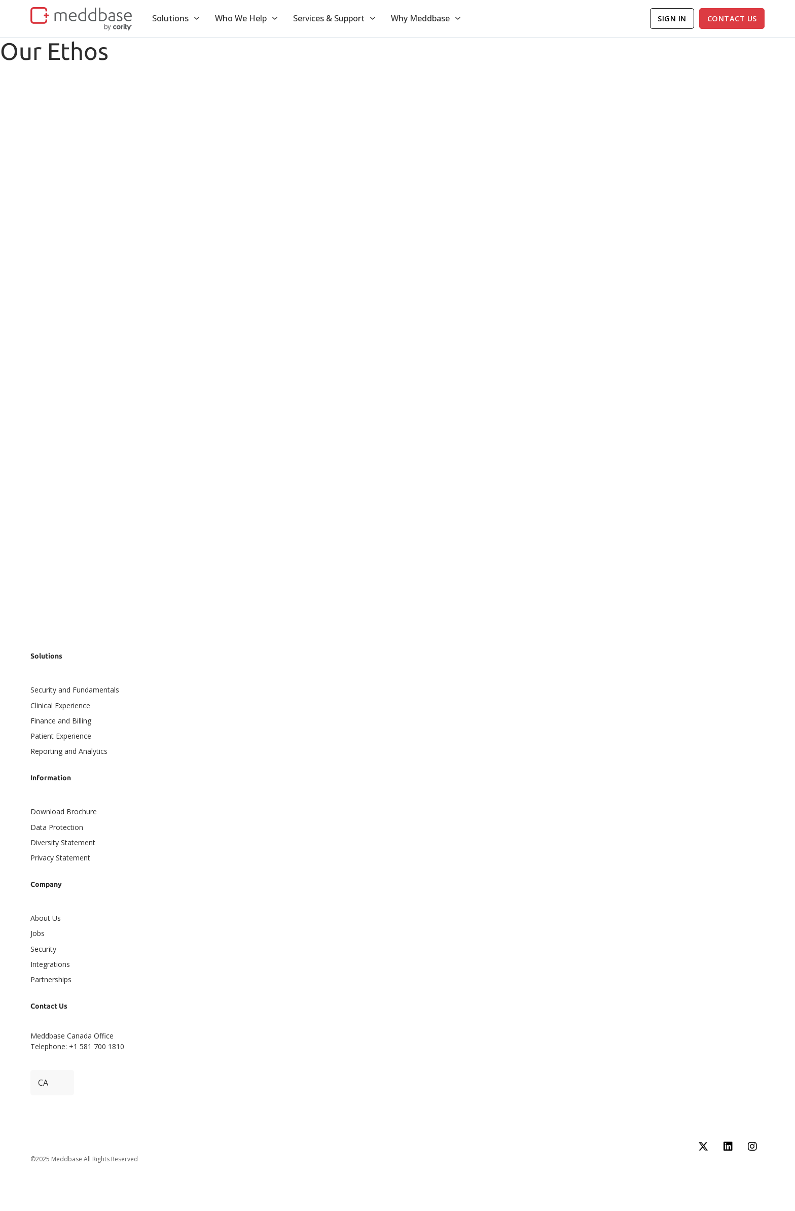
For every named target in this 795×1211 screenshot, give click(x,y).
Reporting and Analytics (68, 751)
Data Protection (56, 827)
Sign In (672, 18)
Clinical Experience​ (60, 705)
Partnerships (50, 979)
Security (43, 949)
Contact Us (732, 18)
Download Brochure (63, 811)
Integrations (50, 964)
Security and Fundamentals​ (74, 690)
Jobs (37, 933)
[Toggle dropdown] (197, 18)
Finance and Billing (60, 720)
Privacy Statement (60, 857)
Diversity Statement (62, 842)
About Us (45, 918)
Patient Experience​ (60, 736)
